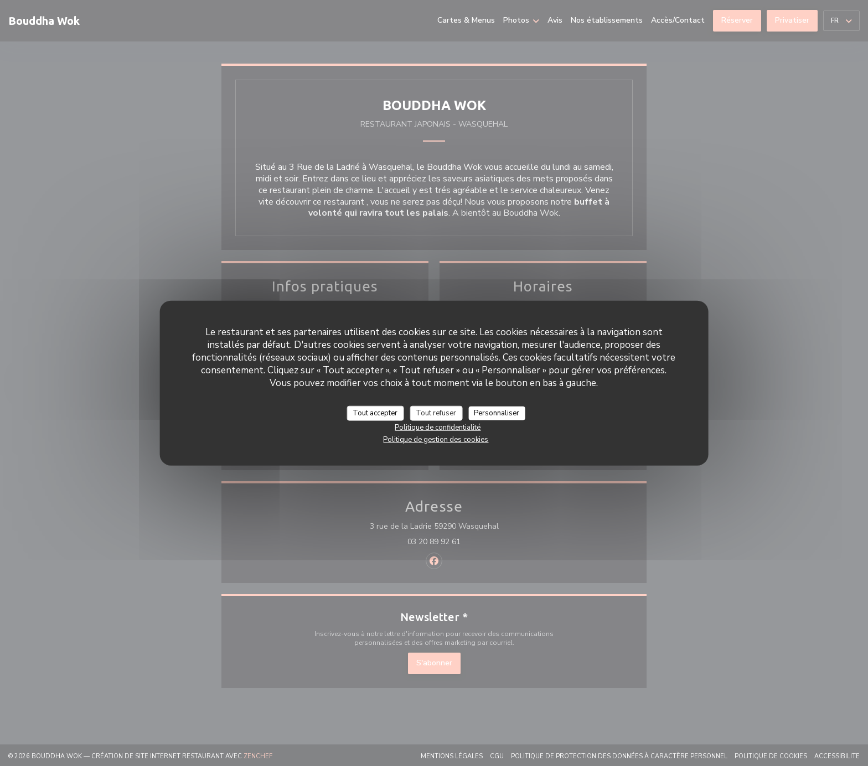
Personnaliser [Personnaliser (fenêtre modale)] (496, 413)
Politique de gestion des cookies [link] (435, 440)
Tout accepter (375, 413)
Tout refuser (436, 413)
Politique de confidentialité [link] (437, 427)
